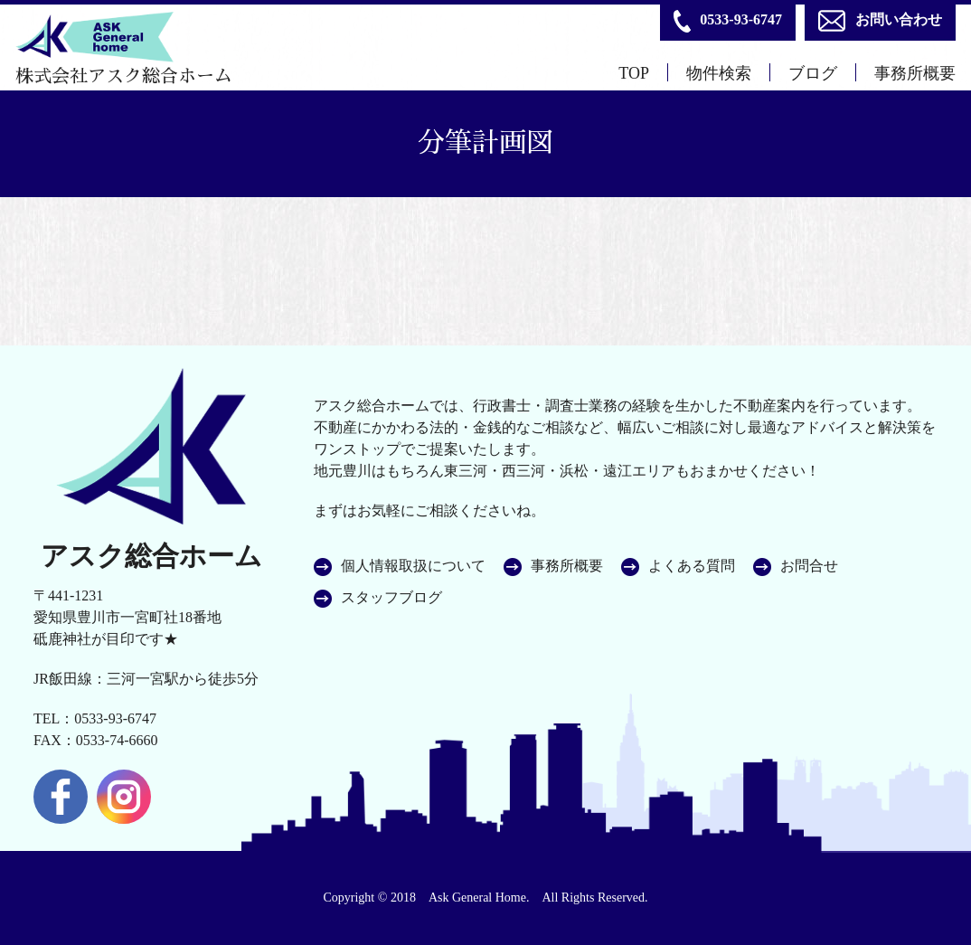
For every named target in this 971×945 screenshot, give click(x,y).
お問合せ (809, 566)
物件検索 (718, 73)
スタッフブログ (391, 598)
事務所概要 (915, 73)
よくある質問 (691, 566)
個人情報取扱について (413, 566)
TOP (633, 73)
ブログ (812, 73)
